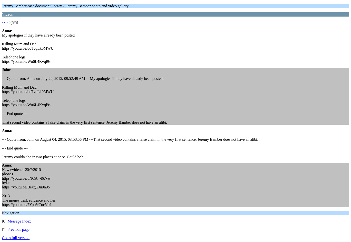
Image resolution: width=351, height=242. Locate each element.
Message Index (19, 221)
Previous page (18, 229)
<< (4, 22)
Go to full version (15, 238)
